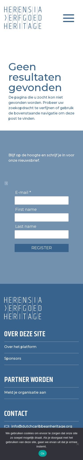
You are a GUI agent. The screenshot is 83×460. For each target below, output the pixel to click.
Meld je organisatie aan (25, 392)
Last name (25, 226)
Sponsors (12, 358)
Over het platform (20, 347)
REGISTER (41, 247)
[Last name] (42, 234)
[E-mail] (42, 200)
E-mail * (23, 192)
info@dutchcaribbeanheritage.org (41, 426)
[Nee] (77, 444)
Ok (42, 453)
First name (26, 209)
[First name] (42, 217)
